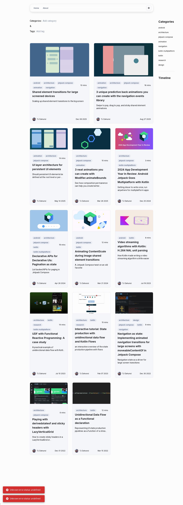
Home (36, 8)
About (45, 8)
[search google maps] (56, 21)
